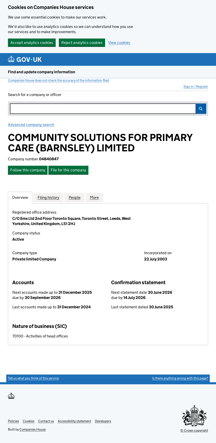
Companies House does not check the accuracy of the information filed (58, 80)
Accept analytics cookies (31, 42)
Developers (103, 421)
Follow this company (27, 170)
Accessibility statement (74, 421)
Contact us (46, 421)
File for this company (68, 170)
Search (201, 108)
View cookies (119, 43)
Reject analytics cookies (82, 42)
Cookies (28, 421)
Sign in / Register (195, 86)
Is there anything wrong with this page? (180, 378)
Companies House (32, 429)
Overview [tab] (20, 197)
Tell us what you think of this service (33, 378)
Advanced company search (31, 124)
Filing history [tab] (48, 197)
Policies (13, 421)
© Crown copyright (194, 430)
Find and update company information (41, 72)
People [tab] (74, 197)
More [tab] (94, 197)
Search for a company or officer (35, 94)
